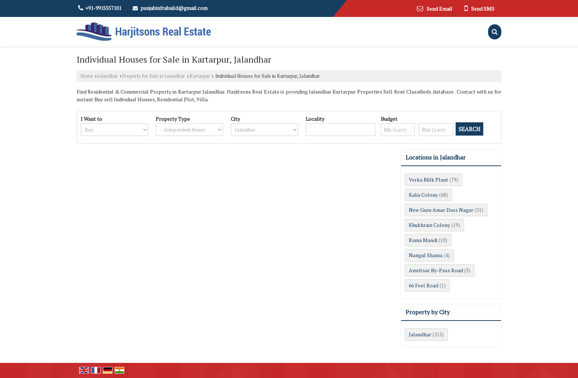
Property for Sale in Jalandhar (153, 76)
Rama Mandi (423, 240)
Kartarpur (199, 76)
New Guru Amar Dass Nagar (441, 209)
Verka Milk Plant (428, 179)
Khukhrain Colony (429, 224)
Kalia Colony (423, 194)
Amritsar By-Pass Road (436, 270)
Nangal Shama (425, 255)
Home (86, 76)
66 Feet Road (423, 285)
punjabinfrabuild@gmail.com (174, 7)
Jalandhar (107, 76)
